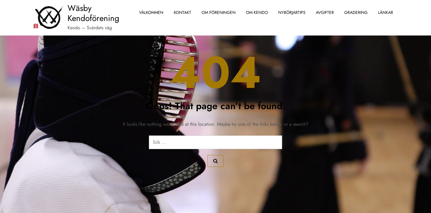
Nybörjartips (291, 12)
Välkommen (151, 12)
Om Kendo (257, 12)
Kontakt (182, 12)
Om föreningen (219, 12)
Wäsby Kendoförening (93, 13)
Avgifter (325, 12)
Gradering (356, 12)
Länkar (385, 12)
